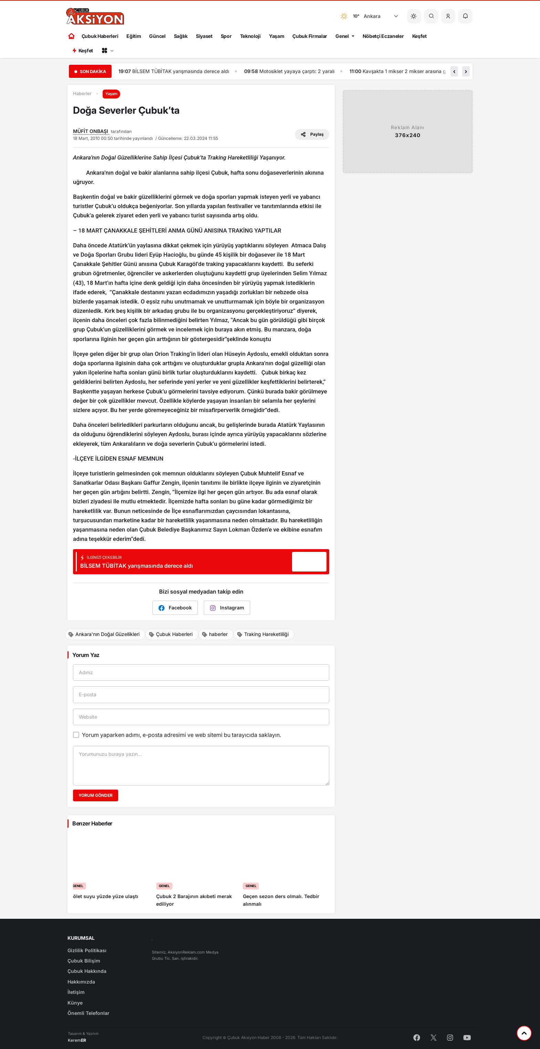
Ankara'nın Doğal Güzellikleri (103, 634)
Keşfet (419, 36)
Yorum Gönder (96, 795)
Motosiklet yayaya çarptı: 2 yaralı (426, 71)
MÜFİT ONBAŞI (91, 131)
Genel (342, 36)
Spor (226, 36)
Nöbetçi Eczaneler (383, 36)
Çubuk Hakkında (87, 971)
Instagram (227, 608)
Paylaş (312, 134)
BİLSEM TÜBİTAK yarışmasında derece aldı (309, 71)
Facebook (175, 608)
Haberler (82, 93)
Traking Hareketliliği (263, 634)
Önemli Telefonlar (89, 1013)
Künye (75, 1003)
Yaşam (276, 36)
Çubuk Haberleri (100, 36)
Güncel (157, 36)
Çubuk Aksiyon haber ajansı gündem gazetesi (180, 71)
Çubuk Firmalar (309, 36)
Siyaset (204, 36)
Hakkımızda (81, 982)
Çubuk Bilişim (84, 961)
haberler (214, 634)
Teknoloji (250, 36)
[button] (448, 16)
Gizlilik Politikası (87, 950)
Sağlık (181, 36)
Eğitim (133, 36)
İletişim (76, 992)
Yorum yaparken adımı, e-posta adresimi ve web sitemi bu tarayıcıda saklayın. (181, 734)
